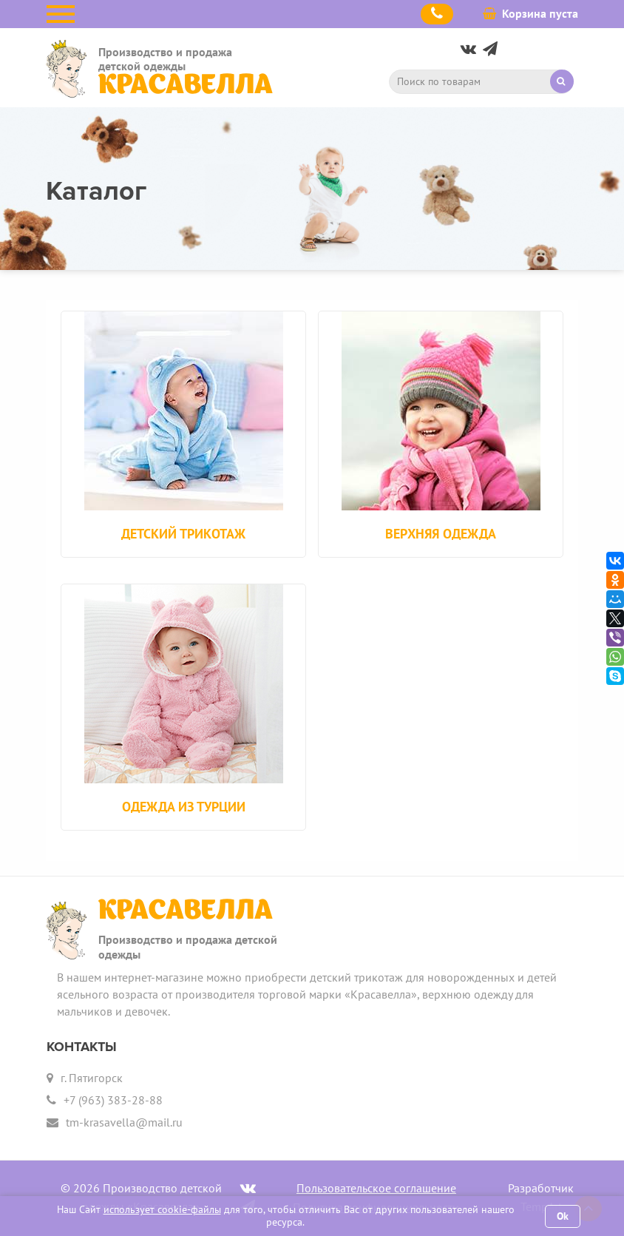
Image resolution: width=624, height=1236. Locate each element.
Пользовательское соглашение (376, 1188)
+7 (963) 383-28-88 (113, 1100)
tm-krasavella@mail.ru (124, 1122)
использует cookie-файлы (162, 1209)
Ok (563, 1216)
